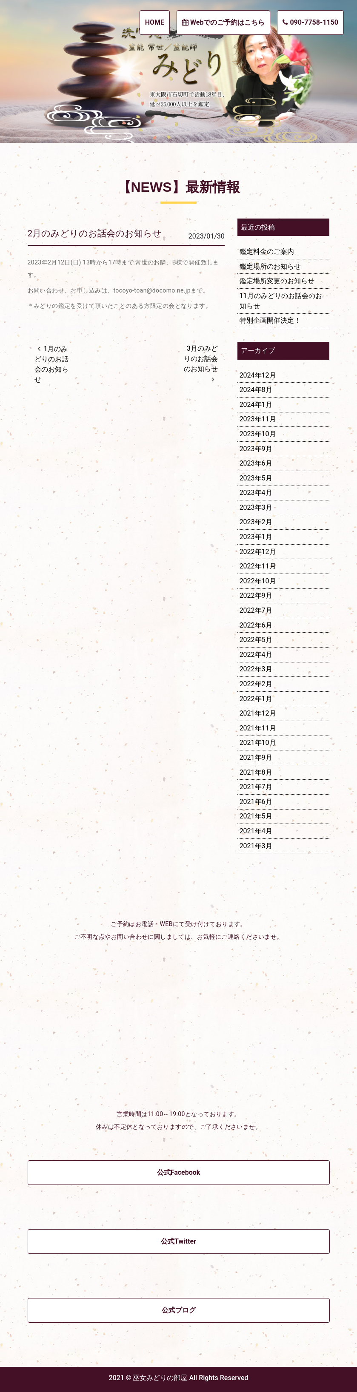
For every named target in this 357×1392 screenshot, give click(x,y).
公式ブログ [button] (179, 1310)
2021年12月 (258, 713)
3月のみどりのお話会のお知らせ (201, 358)
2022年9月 (256, 595)
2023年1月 (256, 537)
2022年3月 (256, 669)
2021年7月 (256, 787)
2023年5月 (256, 478)
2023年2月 (256, 522)
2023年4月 (256, 493)
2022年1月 (256, 699)
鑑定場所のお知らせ (270, 266)
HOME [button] (154, 22)
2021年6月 (256, 802)
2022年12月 (258, 552)
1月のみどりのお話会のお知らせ (51, 364)
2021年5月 (256, 816)
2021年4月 (256, 831)
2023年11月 (258, 419)
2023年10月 (258, 434)
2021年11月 (258, 728)
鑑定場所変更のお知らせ (277, 281)
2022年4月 (256, 655)
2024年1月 (256, 405)
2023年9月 (256, 449)
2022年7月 (256, 610)
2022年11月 (258, 566)
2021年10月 (258, 743)
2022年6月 (256, 625)
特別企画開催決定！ (270, 320)
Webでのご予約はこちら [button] (223, 22)
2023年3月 (256, 507)
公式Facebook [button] (178, 1172)
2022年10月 (258, 581)
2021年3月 (256, 846)
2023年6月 (256, 463)
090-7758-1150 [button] (310, 22)
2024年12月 (258, 375)
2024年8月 (256, 390)
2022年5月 (256, 640)
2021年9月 (256, 757)
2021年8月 (256, 772)
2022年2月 (256, 684)
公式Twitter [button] (178, 1241)
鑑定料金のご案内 (267, 251)
